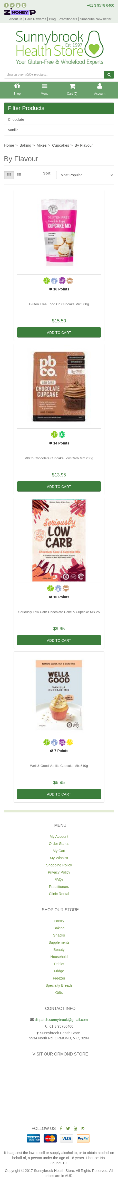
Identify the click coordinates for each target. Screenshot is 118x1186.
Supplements (59, 942)
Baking (59, 928)
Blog (52, 19)
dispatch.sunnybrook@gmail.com (61, 1020)
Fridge (59, 971)
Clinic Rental (59, 894)
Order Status (59, 844)
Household (59, 957)
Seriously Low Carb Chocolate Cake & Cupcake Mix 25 (59, 612)
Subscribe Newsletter (96, 19)
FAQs (58, 879)
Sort (46, 173)
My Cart (59, 851)
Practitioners (67, 19)
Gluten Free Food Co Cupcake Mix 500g (59, 304)
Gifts (59, 993)
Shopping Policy (59, 865)
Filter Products (26, 108)
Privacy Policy (59, 872)
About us (15, 19)
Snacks (59, 935)
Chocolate (16, 119)
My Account (59, 836)
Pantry (59, 921)
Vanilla (13, 130)
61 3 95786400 (60, 1026)
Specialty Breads (58, 985)
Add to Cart (59, 333)
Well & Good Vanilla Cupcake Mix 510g (59, 766)
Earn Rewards (35, 19)
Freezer (59, 978)
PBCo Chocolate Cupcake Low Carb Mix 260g (59, 458)
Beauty (59, 950)
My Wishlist (59, 858)
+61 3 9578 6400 (100, 5)
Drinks (59, 964)
